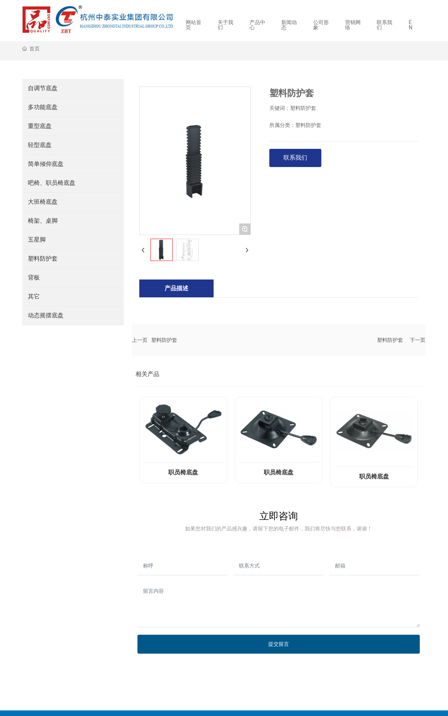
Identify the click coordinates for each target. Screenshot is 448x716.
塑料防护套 (164, 340)
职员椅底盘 (183, 472)
